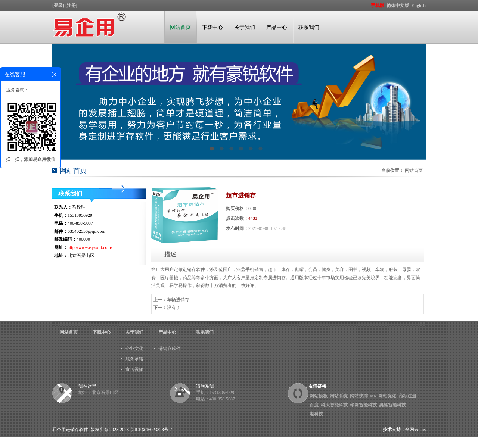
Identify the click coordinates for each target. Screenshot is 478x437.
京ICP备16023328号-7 (151, 429)
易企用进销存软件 (70, 429)
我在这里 (87, 386)
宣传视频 (134, 369)
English (418, 5)
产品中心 (276, 27)
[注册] (71, 5)
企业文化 (134, 348)
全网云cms (415, 429)
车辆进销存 (178, 299)
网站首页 (180, 27)
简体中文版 (398, 5)
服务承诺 (134, 359)
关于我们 (244, 27)
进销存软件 (169, 348)
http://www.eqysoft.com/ (90, 247)
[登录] (58, 5)
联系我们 (308, 27)
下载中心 (212, 27)
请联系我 (205, 386)
